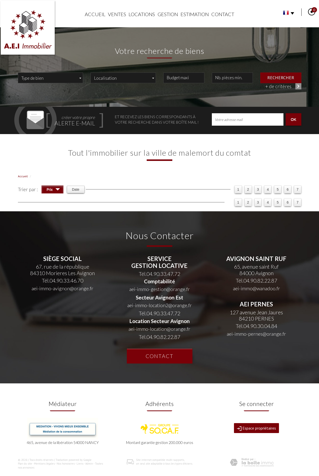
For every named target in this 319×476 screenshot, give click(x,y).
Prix (53, 190)
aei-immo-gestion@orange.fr (159, 289)
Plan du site (25, 463)
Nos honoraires (66, 463)
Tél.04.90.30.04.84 (256, 326)
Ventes (117, 14)
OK (293, 119)
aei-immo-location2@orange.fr (159, 305)
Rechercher (280, 77)
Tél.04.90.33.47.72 (159, 274)
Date (76, 189)
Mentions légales (44, 463)
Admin (89, 463)
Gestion (168, 14)
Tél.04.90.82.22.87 (159, 337)
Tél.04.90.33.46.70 (62, 280)
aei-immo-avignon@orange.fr (62, 288)
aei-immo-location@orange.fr (159, 329)
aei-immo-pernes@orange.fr (256, 334)
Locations (142, 14)
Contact (222, 14)
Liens (80, 463)
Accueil (95, 14)
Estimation (195, 14)
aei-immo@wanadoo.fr (256, 288)
